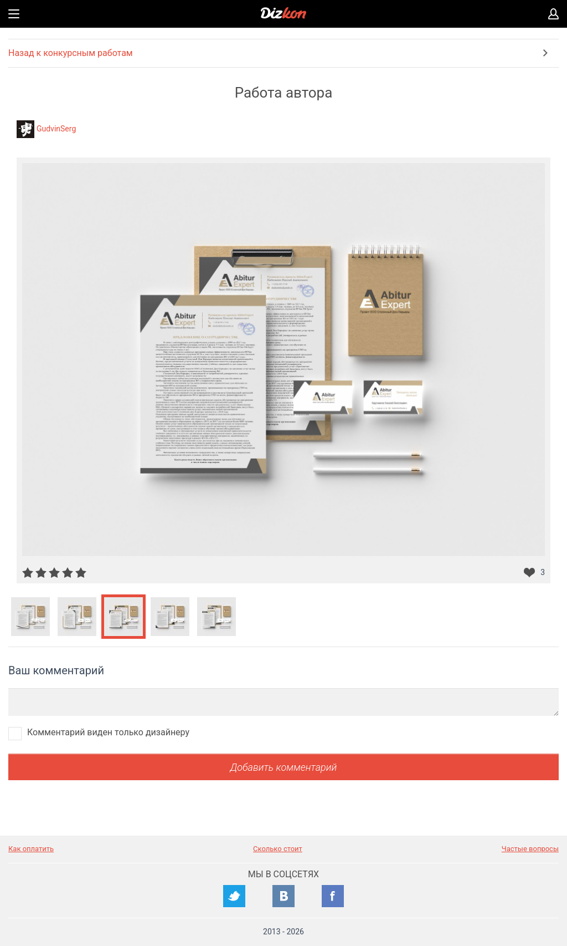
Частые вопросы (530, 849)
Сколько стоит (277, 849)
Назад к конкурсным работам (70, 53)
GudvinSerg (56, 128)
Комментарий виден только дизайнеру (108, 732)
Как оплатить (31, 849)
